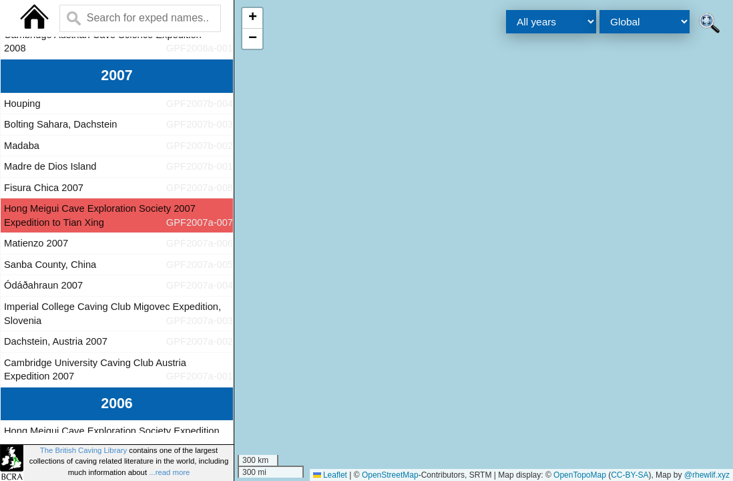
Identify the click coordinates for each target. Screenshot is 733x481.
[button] (252, 18)
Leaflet (330, 475)
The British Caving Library (83, 450)
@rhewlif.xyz (707, 475)
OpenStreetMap (390, 475)
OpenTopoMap (579, 475)
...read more (169, 472)
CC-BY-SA (629, 475)
